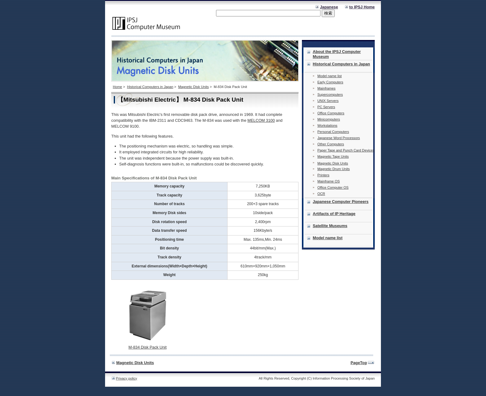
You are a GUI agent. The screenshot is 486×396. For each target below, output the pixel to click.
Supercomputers (330, 94)
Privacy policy (126, 378)
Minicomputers (328, 119)
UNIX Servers (327, 101)
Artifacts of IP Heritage (334, 213)
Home (117, 87)
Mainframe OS (328, 181)
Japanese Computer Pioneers (341, 201)
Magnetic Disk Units (193, 87)
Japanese (329, 7)
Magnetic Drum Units (333, 169)
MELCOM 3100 (261, 120)
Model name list (329, 76)
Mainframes (326, 88)
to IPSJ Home (362, 7)
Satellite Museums (330, 225)
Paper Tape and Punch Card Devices (345, 150)
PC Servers (326, 107)
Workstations (327, 125)
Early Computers (330, 82)
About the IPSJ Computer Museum (337, 54)
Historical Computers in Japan (150, 87)
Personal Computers (333, 132)
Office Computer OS (333, 187)
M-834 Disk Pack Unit (147, 347)
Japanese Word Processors (338, 138)
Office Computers (330, 113)
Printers (323, 175)
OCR (321, 194)
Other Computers (330, 144)
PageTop (359, 362)
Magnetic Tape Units (333, 156)
